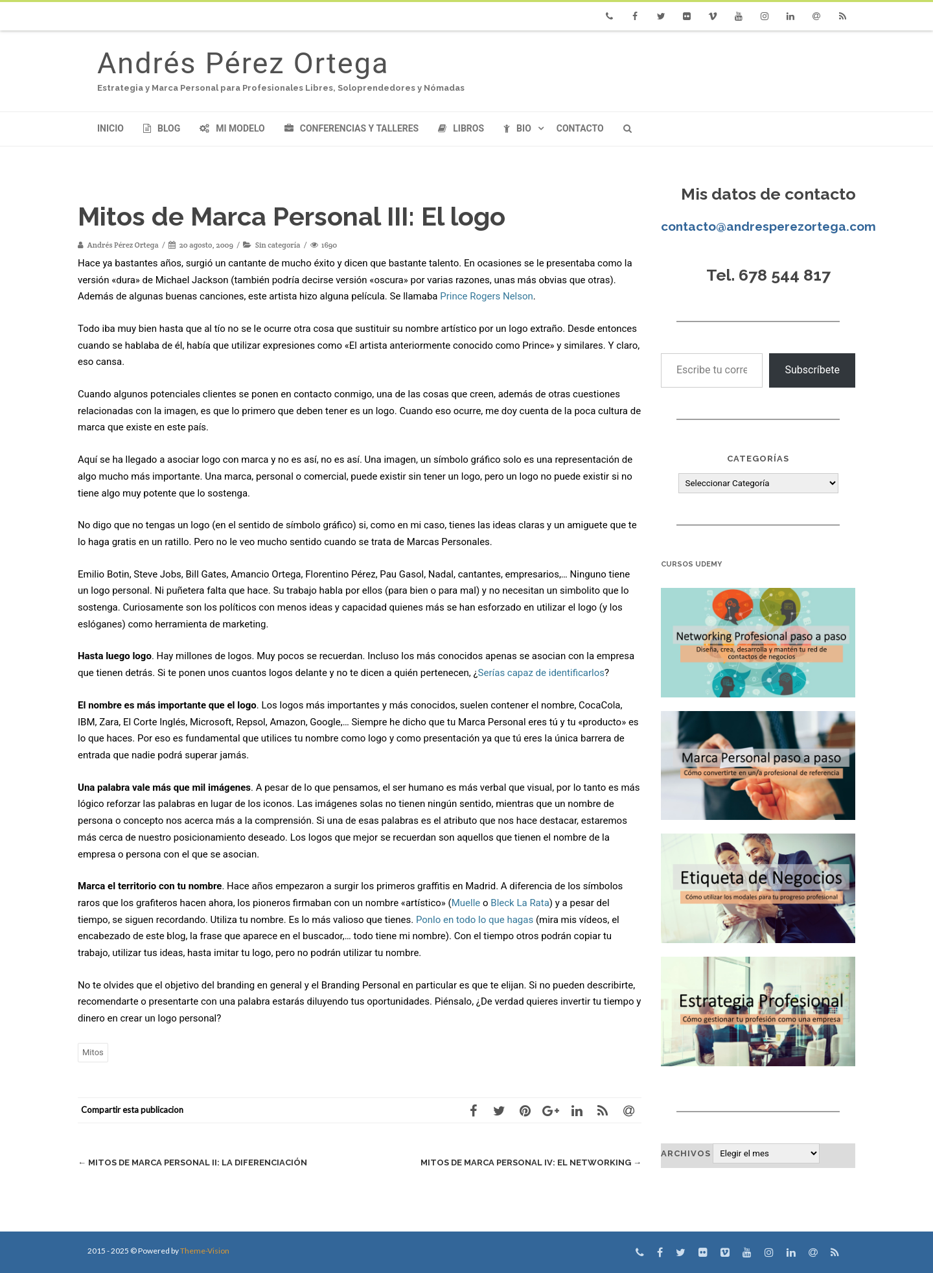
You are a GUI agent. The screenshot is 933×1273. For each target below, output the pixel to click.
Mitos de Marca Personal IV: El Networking (530, 1162)
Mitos (93, 1052)
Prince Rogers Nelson (486, 296)
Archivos (686, 1153)
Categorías (758, 458)
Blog (161, 128)
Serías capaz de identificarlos (541, 673)
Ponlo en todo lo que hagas (474, 920)
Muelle (466, 903)
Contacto (580, 128)
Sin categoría (278, 245)
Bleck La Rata (519, 903)
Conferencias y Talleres (351, 128)
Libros (461, 128)
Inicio (110, 128)
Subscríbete (812, 370)
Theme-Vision (204, 1250)
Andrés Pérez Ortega (243, 63)
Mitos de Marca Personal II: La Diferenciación (192, 1162)
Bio (517, 128)
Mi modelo (232, 128)
